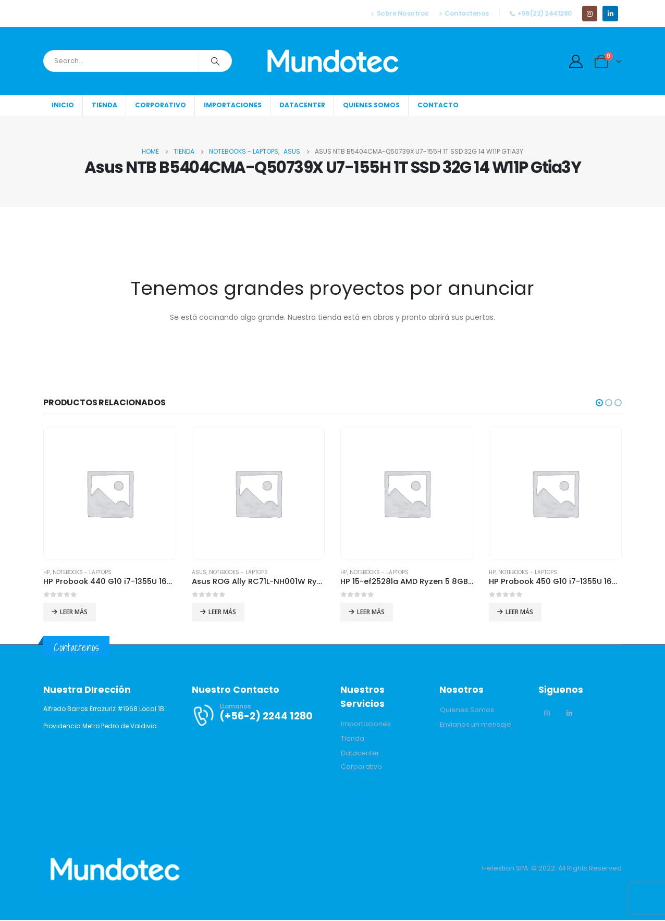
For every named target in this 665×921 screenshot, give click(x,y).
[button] (599, 402)
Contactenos (464, 13)
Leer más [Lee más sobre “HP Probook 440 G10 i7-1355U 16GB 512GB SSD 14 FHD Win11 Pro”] (74, 611)
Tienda (104, 105)
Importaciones (233, 105)
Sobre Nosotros (399, 13)
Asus (199, 572)
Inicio (63, 105)
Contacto (438, 105)
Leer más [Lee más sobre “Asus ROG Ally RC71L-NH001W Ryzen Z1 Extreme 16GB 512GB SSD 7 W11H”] (222, 611)
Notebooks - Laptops (82, 572)
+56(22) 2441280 (541, 13)
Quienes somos (371, 105)
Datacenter (302, 105)
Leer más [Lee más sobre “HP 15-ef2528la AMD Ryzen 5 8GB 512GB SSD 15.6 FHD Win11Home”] (371, 611)
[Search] (215, 61)
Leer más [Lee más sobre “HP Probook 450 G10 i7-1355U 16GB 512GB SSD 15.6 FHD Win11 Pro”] (519, 611)
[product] (110, 493)
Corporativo (160, 105)
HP (46, 572)
